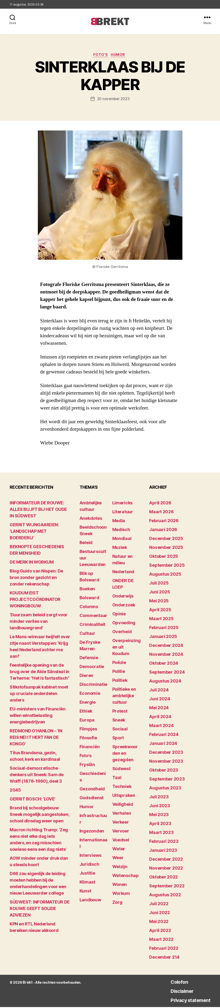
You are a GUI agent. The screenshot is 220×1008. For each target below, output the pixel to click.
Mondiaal (122, 539)
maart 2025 (161, 619)
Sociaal (120, 729)
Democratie (92, 667)
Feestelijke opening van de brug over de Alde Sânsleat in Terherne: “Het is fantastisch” (39, 672)
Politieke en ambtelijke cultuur (124, 697)
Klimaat (87, 882)
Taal (116, 778)
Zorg (117, 903)
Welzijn (119, 867)
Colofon (171, 982)
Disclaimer (175, 991)
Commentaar (93, 616)
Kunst (85, 891)
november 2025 (166, 548)
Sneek (118, 720)
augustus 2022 (165, 895)
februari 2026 (164, 521)
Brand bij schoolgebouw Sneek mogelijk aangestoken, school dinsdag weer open (39, 815)
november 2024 (166, 655)
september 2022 (166, 886)
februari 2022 (163, 949)
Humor (120, 55)
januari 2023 (163, 851)
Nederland (123, 572)
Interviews (90, 856)
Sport (118, 738)
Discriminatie (93, 685)
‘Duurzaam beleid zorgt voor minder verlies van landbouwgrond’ (38, 622)
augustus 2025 (165, 575)
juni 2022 (159, 913)
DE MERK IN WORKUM (31, 563)
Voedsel (120, 840)
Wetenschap (125, 876)
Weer (118, 858)
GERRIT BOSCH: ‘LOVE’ (32, 799)
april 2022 (160, 931)
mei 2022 (158, 922)
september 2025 (167, 566)
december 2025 (166, 539)
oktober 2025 (163, 557)
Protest (119, 712)
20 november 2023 (113, 100)
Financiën (90, 747)
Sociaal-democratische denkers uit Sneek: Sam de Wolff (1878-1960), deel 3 (37, 776)
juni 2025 (159, 592)
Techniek (122, 787)
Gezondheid (92, 789)
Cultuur (87, 634)
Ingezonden (92, 831)
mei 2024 (159, 708)
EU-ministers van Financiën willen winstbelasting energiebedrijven (37, 716)
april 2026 (160, 503)
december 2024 (166, 646)
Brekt (27, 983)
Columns (89, 607)
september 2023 (167, 779)
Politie (118, 672)
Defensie (89, 658)
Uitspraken (123, 796)
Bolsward (89, 598)
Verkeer (120, 823)
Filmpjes (88, 729)
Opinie (119, 614)
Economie (90, 694)
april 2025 (160, 610)
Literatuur (122, 512)
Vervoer (120, 831)
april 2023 (160, 824)
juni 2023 (159, 806)
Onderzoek (123, 605)
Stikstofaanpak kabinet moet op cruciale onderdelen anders (39, 694)
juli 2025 (159, 583)
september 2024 (167, 673)
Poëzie (119, 663)
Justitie (87, 874)
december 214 (164, 958)
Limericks (122, 503)
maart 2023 (161, 833)
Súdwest (121, 769)
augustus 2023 (165, 788)
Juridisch (89, 865)
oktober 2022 (163, 877)
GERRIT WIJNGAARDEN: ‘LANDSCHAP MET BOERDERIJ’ (34, 532)
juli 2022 (158, 904)
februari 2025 (164, 628)
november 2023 (166, 762)
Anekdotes (91, 519)
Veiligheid (122, 805)
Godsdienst (92, 798)
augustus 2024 (165, 681)
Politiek (119, 681)
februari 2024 (164, 735)
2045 (15, 790)
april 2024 (160, 717)
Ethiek (86, 712)
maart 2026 (161, 512)
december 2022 (166, 860)
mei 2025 (159, 601)
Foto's (100, 55)
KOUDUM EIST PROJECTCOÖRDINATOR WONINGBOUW (35, 600)
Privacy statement (185, 1000)
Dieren (86, 676)
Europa (87, 720)
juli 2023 (159, 797)
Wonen (119, 885)
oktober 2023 (163, 771)
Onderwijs (123, 596)
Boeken (87, 589)
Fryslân (87, 765)
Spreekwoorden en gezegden (125, 754)
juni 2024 (159, 699)
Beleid (86, 543)
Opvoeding (124, 623)
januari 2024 (163, 744)
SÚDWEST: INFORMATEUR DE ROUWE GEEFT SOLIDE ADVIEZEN (40, 909)
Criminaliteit (93, 625)
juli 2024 (159, 690)
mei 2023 (159, 815)
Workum (121, 894)
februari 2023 (164, 842)
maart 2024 (161, 726)
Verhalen (121, 814)
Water (118, 849)
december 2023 (166, 753)
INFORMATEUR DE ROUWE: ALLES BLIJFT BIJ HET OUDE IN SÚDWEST (38, 510)
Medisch (121, 530)
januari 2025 (163, 637)
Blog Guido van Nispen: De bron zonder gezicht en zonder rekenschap (36, 578)
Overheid (122, 632)
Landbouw (90, 900)
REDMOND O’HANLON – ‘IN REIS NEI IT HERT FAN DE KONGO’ (36, 738)
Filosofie (88, 738)
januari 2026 (163, 530)
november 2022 (166, 868)
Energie (88, 703)
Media (118, 521)
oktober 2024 (163, 664)
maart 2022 (161, 940)
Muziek (119, 548)
